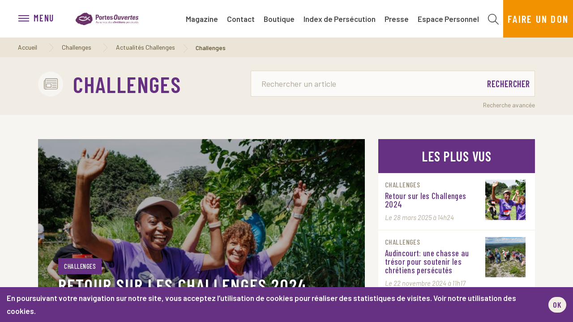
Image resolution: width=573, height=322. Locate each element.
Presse (397, 18)
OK (557, 304)
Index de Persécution (340, 18)
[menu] (40, 19)
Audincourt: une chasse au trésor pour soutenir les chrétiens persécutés (427, 261)
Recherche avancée (509, 105)
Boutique (279, 18)
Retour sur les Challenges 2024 (182, 284)
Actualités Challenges (145, 47)
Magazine (202, 18)
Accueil (27, 47)
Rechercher (508, 83)
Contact (241, 18)
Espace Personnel (448, 18)
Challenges (76, 47)
